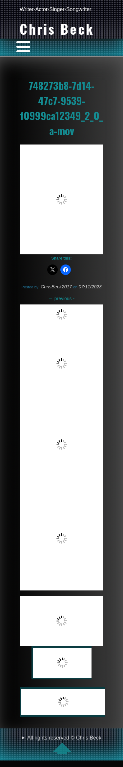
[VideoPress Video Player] (61, 199)
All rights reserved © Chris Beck (64, 744)
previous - (61, 298)
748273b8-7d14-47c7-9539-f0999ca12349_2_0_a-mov (61, 108)
